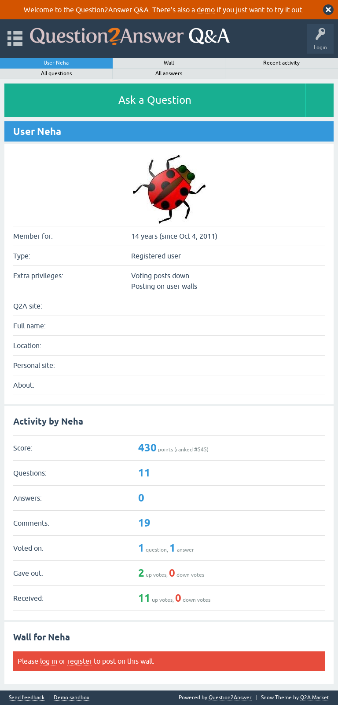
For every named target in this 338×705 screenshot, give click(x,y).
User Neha (56, 63)
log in (48, 661)
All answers (168, 73)
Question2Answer (230, 697)
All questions (56, 73)
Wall (169, 63)
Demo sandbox (71, 698)
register (79, 661)
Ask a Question (154, 100)
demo (206, 10)
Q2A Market (314, 697)
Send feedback (26, 698)
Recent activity (281, 63)
